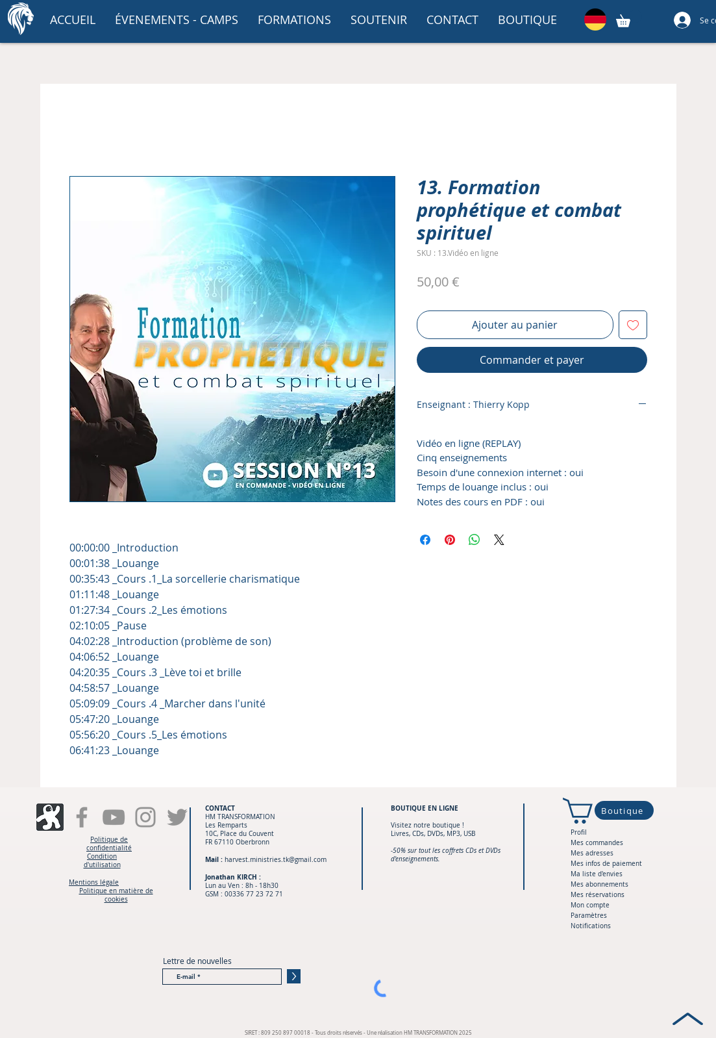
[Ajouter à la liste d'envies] (633, 324)
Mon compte (590, 905)
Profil (579, 832)
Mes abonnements (599, 884)
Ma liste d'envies (597, 874)
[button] (176, 19)
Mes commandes (597, 843)
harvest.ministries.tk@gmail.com (276, 859)
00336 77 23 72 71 (254, 894)
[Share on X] (499, 540)
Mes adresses (592, 853)
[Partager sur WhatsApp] (474, 540)
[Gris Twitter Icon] (177, 817)
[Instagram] (145, 817)
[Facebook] (81, 817)
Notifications (591, 926)
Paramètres (589, 915)
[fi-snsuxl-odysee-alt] (50, 817)
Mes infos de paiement (606, 863)
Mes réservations (597, 895)
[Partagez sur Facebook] (425, 540)
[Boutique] (624, 810)
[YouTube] (113, 817)
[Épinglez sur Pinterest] (450, 540)
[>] (294, 976)
